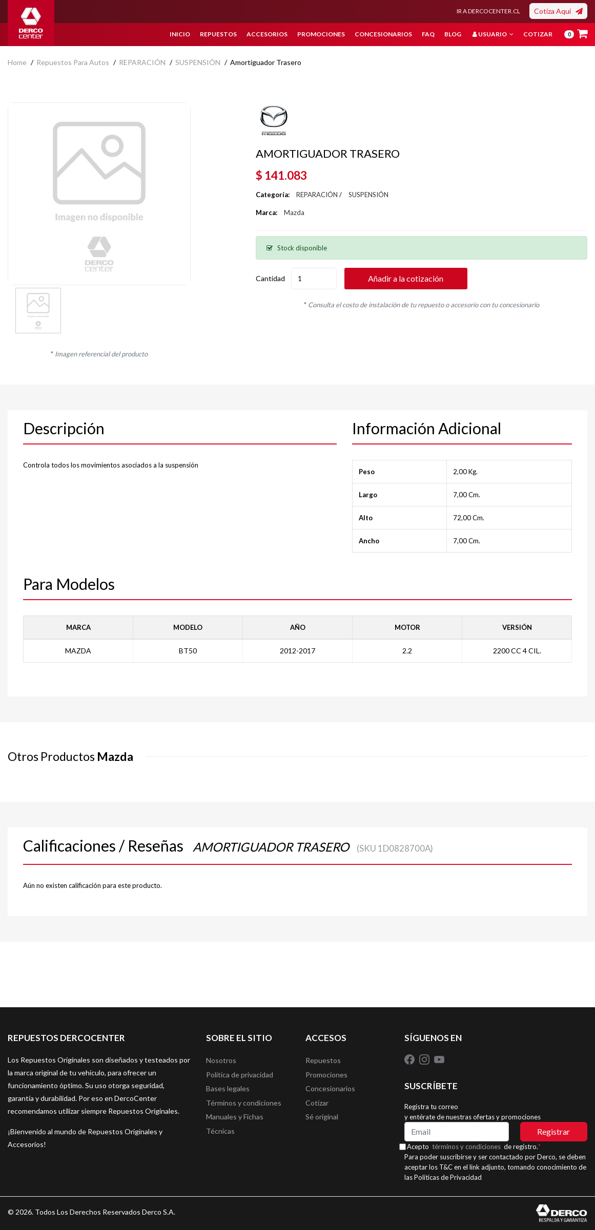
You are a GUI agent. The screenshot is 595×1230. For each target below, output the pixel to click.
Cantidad (270, 278)
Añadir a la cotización (420, 278)
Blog (452, 34)
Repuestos (218, 34)
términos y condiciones (472, 1146)
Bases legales (228, 1091)
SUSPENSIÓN (197, 62)
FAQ (428, 34)
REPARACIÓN (142, 62)
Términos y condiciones (243, 1106)
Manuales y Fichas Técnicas (234, 1130)
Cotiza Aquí (558, 11)
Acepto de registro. (480, 1146)
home (17, 62)
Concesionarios (383, 34)
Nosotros (221, 1060)
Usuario (493, 34)
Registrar (553, 1131)
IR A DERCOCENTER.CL (488, 11)
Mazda (294, 212)
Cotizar (537, 34)
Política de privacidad (239, 1076)
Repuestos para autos (72, 62)
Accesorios (267, 34)
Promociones (321, 34)
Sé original (321, 1122)
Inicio (180, 34)
